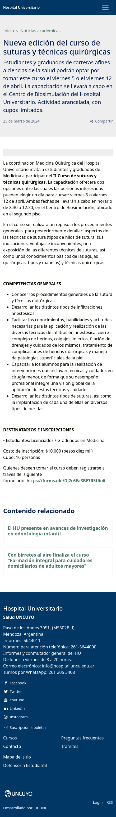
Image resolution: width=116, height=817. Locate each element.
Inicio (8, 31)
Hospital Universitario (21, 7)
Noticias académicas (40, 31)
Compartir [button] (101, 121)
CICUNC (40, 807)
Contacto (12, 746)
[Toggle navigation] (105, 7)
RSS (109, 802)
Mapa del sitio (17, 757)
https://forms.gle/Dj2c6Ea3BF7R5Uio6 (66, 481)
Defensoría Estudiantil (25, 765)
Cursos (10, 738)
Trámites (69, 746)
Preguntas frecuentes (82, 738)
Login (98, 802)
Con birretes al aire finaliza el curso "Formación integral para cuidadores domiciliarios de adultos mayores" (50, 560)
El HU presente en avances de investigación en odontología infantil (58, 531)
